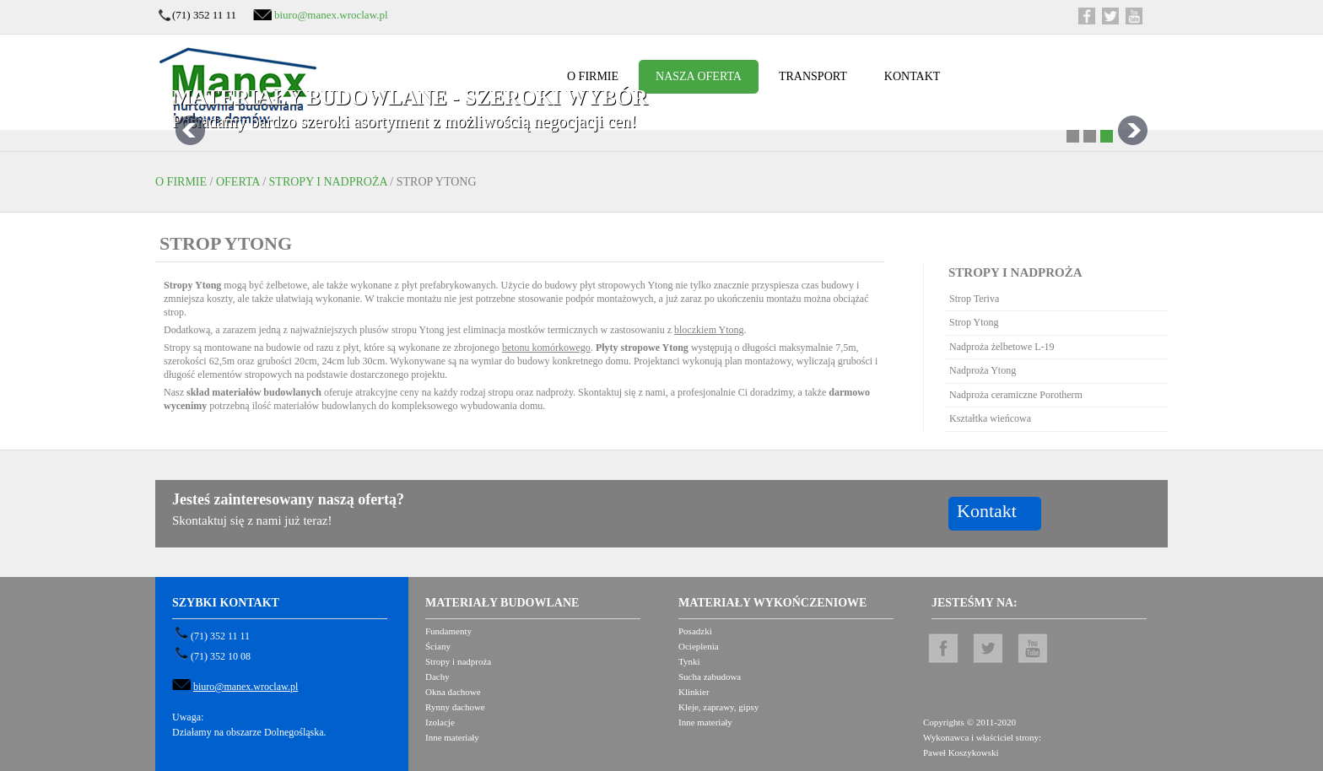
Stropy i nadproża (328, 181)
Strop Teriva (974, 299)
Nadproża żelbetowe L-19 (1002, 347)
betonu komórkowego (546, 347)
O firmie (592, 76)
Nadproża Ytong (982, 370)
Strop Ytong (974, 322)
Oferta (238, 181)
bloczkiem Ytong (709, 330)
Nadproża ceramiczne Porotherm (1016, 395)
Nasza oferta (699, 76)
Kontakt (912, 76)
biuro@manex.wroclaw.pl (331, 14)
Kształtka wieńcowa (990, 418)
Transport (813, 76)
